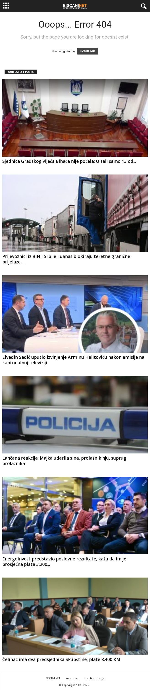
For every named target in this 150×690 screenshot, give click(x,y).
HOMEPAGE (87, 51)
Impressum (72, 678)
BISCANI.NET (52, 678)
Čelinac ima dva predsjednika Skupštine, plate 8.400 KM (61, 659)
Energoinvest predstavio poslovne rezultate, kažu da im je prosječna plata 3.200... (64, 561)
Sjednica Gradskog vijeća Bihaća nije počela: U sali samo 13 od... (69, 161)
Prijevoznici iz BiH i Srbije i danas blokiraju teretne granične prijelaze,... (66, 259)
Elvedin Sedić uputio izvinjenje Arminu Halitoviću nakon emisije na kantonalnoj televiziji (73, 360)
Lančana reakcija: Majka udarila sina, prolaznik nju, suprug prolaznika (64, 460)
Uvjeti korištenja (95, 678)
